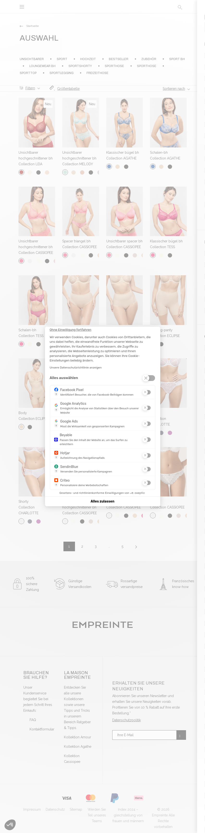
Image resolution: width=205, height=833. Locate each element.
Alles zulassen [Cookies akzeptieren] (102, 501)
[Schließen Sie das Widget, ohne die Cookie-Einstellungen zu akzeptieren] (70, 329)
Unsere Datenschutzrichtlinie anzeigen (76, 367)
